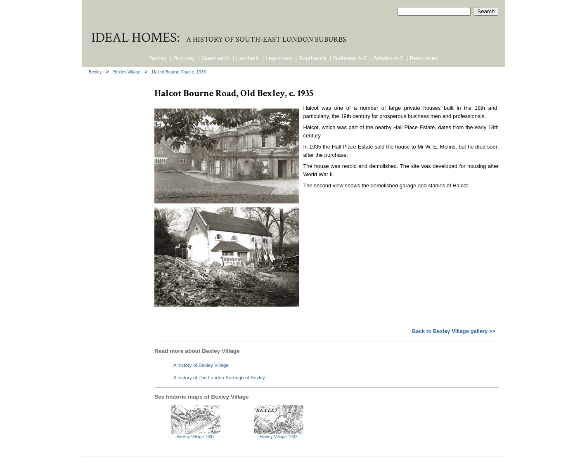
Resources (424, 58)
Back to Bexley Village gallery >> (453, 331)
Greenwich (215, 58)
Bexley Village (128, 72)
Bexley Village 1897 (196, 437)
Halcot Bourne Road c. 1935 (179, 72)
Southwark (312, 58)
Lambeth (247, 58)
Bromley (184, 58)
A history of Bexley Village (201, 365)
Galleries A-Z (350, 58)
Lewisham (278, 58)
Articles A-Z (388, 58)
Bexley (158, 58)
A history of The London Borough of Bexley (219, 377)
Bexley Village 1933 (279, 437)
